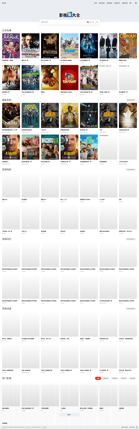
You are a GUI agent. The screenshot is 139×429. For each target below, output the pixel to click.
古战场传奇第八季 (124, 130)
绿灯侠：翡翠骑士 (7, 338)
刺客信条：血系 (65, 338)
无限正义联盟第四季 (7, 370)
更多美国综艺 (131, 239)
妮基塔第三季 (6, 92)
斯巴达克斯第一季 (46, 60)
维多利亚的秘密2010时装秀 (126, 301)
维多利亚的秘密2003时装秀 (68, 301)
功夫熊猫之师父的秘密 (28, 338)
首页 (95, 3)
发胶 (120, 199)
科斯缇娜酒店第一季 (85, 161)
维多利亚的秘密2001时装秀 (87, 269)
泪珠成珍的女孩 (104, 338)
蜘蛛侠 (43, 92)
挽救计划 (4, 199)
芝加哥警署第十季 (85, 60)
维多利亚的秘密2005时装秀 (29, 301)
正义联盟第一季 (104, 370)
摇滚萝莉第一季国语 (7, 60)
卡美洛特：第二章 (7, 231)
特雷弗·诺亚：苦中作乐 (125, 231)
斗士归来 (102, 199)
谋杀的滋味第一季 (27, 161)
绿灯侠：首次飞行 (46, 338)
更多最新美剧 (131, 100)
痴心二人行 (64, 199)
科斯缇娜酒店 (103, 161)
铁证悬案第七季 (104, 60)
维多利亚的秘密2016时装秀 (9, 301)
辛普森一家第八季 (104, 92)
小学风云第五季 (123, 161)
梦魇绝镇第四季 (65, 130)
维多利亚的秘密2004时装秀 (48, 301)
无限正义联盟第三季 (66, 370)
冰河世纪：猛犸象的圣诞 (126, 338)
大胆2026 (43, 130)
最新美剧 (102, 3)
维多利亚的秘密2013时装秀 (87, 301)
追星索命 (82, 231)
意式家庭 (24, 199)
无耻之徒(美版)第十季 (28, 92)
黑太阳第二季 (83, 130)
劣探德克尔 (5, 161)
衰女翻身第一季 (123, 92)
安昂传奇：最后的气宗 (125, 370)
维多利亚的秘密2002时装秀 (107, 269)
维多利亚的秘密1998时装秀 (29, 269)
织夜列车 (63, 231)
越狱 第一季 (25, 60)
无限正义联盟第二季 (85, 370)
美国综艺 (117, 3)
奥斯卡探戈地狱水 (104, 231)
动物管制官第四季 (27, 130)
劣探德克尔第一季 (65, 161)
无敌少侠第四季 (26, 370)
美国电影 (109, 3)
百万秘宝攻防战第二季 (106, 301)
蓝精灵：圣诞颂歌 (85, 338)
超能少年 (43, 199)
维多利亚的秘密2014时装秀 (126, 269)
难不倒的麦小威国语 (66, 60)
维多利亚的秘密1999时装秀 (48, 269)
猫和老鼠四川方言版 (66, 92)
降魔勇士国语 (122, 60)
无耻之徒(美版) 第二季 (86, 92)
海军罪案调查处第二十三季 (9, 130)
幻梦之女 (24, 231)
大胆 (101, 130)
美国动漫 (125, 3)
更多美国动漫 (131, 308)
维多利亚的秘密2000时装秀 (9, 269)
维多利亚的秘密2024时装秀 (68, 269)
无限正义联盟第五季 (46, 370)
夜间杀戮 (43, 231)
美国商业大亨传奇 (85, 199)
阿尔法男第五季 (45, 161)
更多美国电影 (131, 169)
